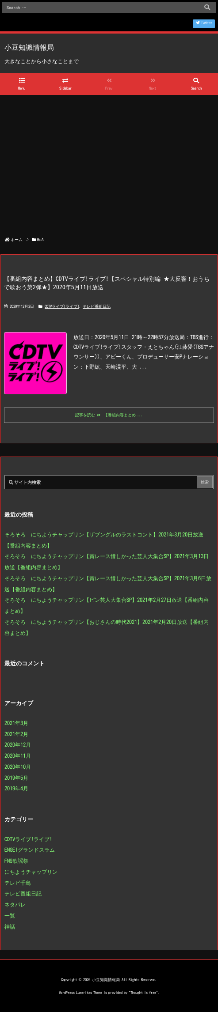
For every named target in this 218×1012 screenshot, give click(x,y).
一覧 (9, 915)
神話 (9, 926)
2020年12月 (17, 744)
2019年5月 (16, 777)
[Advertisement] (109, 161)
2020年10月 (17, 766)
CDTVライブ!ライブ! (62, 306)
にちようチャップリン (30, 871)
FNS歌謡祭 (16, 860)
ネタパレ (15, 904)
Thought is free (143, 992)
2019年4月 (16, 788)
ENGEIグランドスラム (29, 849)
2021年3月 (16, 722)
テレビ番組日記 (97, 306)
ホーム (17, 240)
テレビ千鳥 (17, 882)
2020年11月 (17, 755)
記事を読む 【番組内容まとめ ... (109, 415)
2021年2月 (16, 733)
